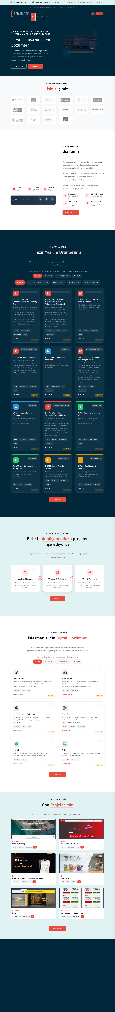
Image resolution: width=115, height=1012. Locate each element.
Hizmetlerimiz (19, 69)
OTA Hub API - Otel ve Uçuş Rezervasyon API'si (89, 361)
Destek (75, 9)
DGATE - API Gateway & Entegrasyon (23, 469)
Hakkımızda (60, 9)
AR (46, 19)
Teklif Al (99, 15)
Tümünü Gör (58, 501)
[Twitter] (99, 2)
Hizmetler (41, 9)
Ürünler (32, 9)
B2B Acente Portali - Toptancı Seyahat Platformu (57, 416)
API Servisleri (74, 285)
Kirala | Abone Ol (63, 278)
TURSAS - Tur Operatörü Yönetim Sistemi (88, 303)
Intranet (89, 2)
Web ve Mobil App (91, 285)
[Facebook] (97, 2)
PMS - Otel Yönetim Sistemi (24, 360)
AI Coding (66, 752)
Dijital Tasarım (67, 717)
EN (37, 19)
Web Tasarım (18, 681)
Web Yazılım (67, 681)
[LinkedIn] (101, 2)
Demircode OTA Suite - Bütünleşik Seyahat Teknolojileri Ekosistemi (55, 304)
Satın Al (77, 278)
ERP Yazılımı (58, 285)
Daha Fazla (70, 215)
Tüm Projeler (57, 930)
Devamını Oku (18, 697)
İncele (16, 341)
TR (33, 19)
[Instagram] (103, 2)
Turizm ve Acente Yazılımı (38, 285)
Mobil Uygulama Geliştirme (24, 717)
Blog (68, 9)
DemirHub (72, 2)
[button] (95, 1002)
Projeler (50, 9)
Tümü (37, 278)
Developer (81, 2)
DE (42, 19)
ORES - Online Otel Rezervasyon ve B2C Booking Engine (25, 304)
